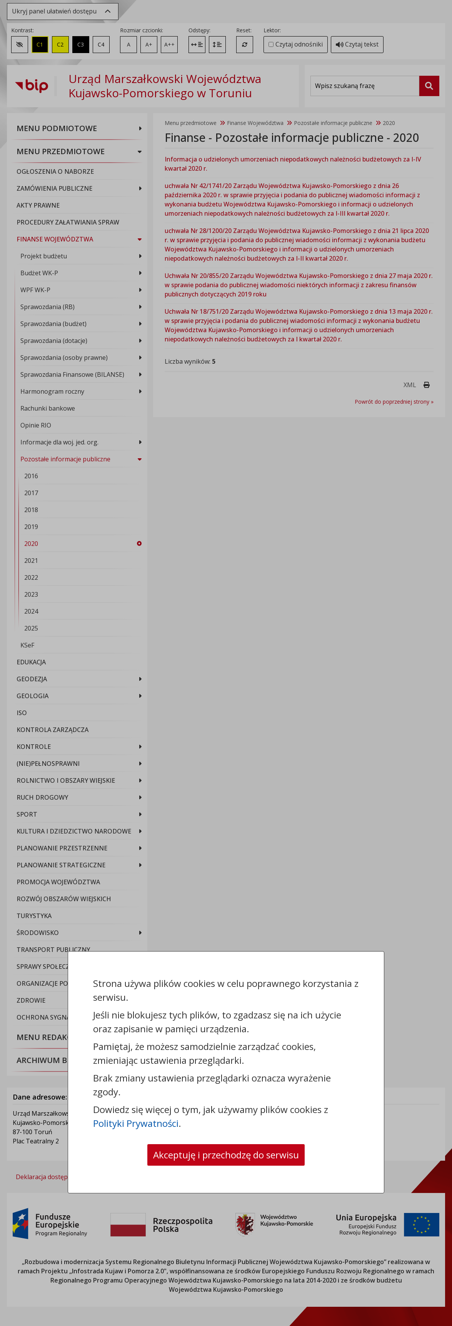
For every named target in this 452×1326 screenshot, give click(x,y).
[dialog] (226, 663)
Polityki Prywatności (135, 1123)
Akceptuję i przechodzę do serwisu (226, 1154)
